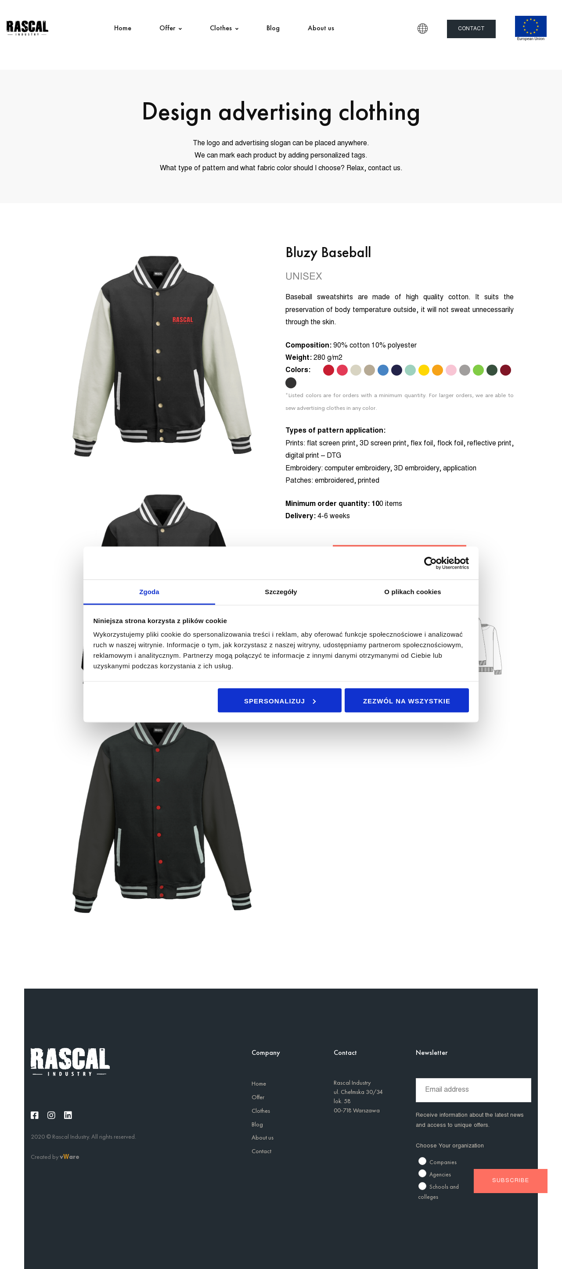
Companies (443, 1162)
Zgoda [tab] (149, 591)
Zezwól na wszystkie (406, 700)
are (74, 1157)
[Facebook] (34, 1115)
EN (423, 28)
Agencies (440, 1174)
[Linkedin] (68, 1115)
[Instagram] (51, 1115)
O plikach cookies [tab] (412, 591)
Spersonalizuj (280, 700)
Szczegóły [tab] (281, 591)
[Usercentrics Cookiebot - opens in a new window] (430, 563)
